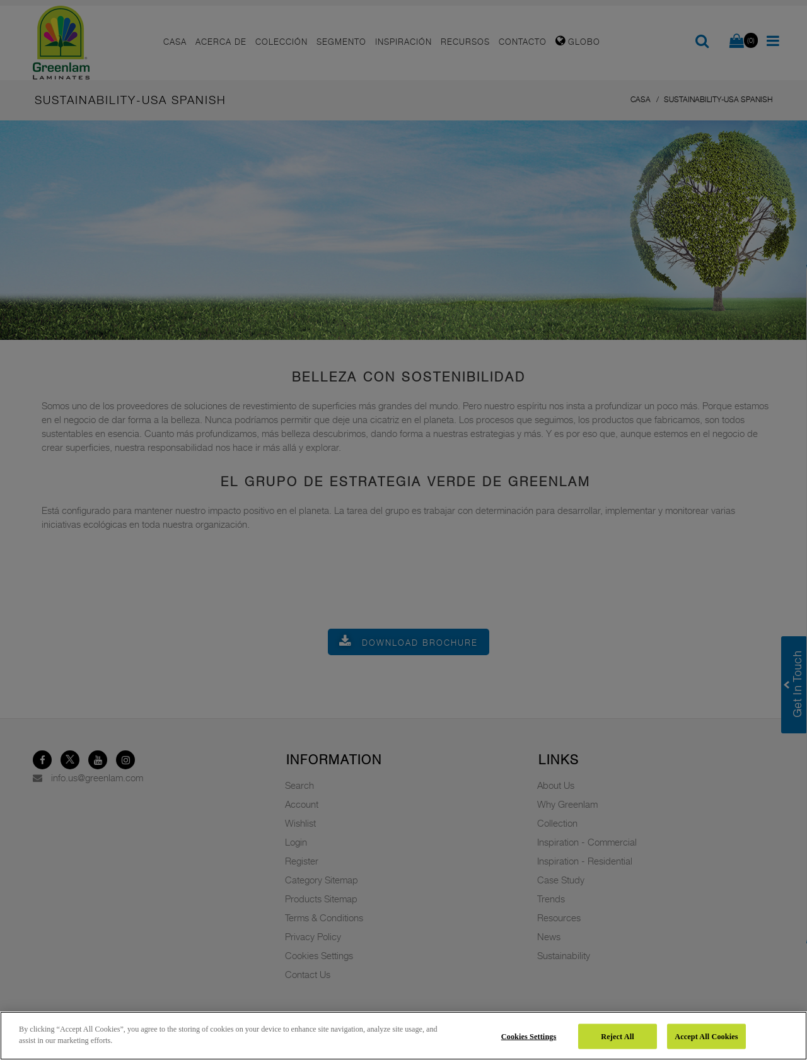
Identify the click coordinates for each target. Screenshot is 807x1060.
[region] (403, 1035)
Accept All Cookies (706, 1036)
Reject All (617, 1036)
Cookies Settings (529, 1036)
